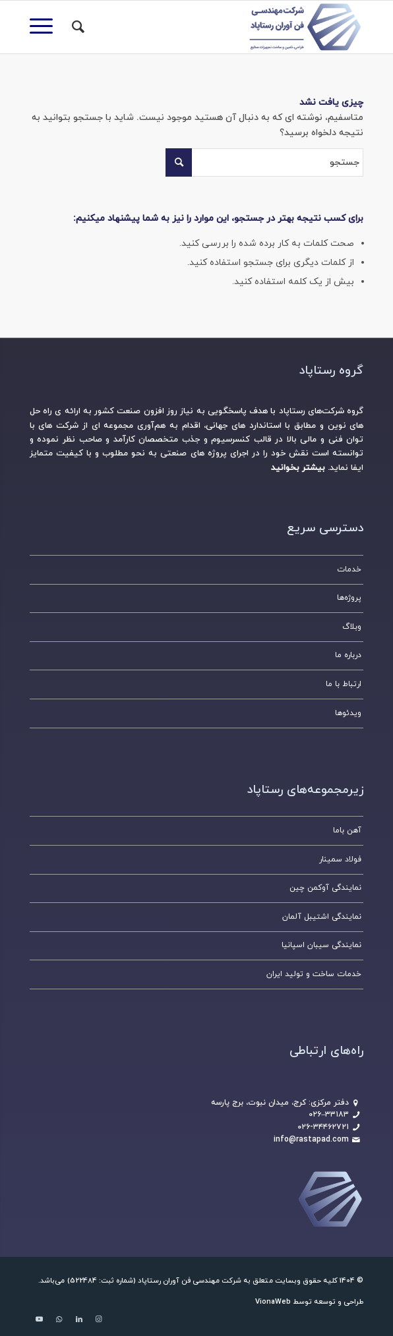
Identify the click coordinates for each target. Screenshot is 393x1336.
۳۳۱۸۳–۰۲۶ (329, 1114)
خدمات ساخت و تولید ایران (313, 974)
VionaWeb (273, 1301)
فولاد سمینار (340, 859)
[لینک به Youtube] (39, 1319)
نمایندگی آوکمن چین (325, 888)
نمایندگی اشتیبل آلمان (321, 917)
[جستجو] (76, 27)
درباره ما (348, 655)
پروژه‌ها (349, 598)
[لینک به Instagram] (99, 1319)
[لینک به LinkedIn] (79, 1319)
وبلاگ (351, 627)
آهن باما (347, 830)
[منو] (45, 27)
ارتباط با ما (343, 684)
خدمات (349, 569)
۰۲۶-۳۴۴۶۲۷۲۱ (323, 1127)
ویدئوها (348, 713)
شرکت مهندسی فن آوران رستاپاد (189, 1280)
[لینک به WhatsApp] (59, 1319)
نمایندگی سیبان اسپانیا (321, 945)
